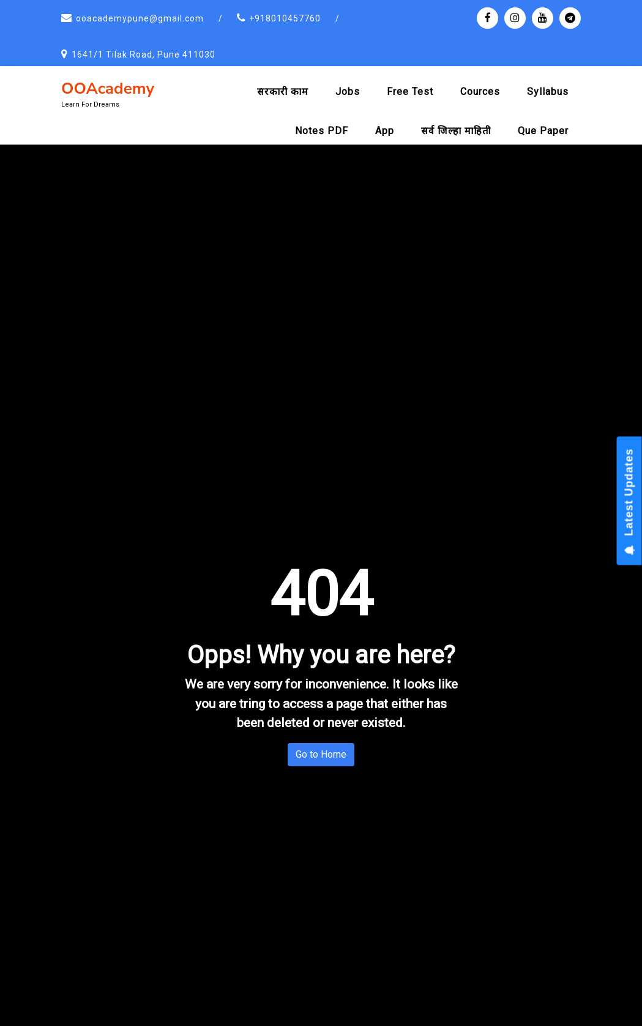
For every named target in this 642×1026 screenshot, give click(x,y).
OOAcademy (107, 88)
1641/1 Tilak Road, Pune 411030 (143, 54)
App (384, 131)
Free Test (410, 91)
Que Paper (543, 131)
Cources (480, 91)
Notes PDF (321, 131)
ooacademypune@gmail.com (140, 18)
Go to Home (321, 754)
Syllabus (548, 91)
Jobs (347, 91)
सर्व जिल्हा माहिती (456, 131)
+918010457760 (285, 18)
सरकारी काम (282, 91)
